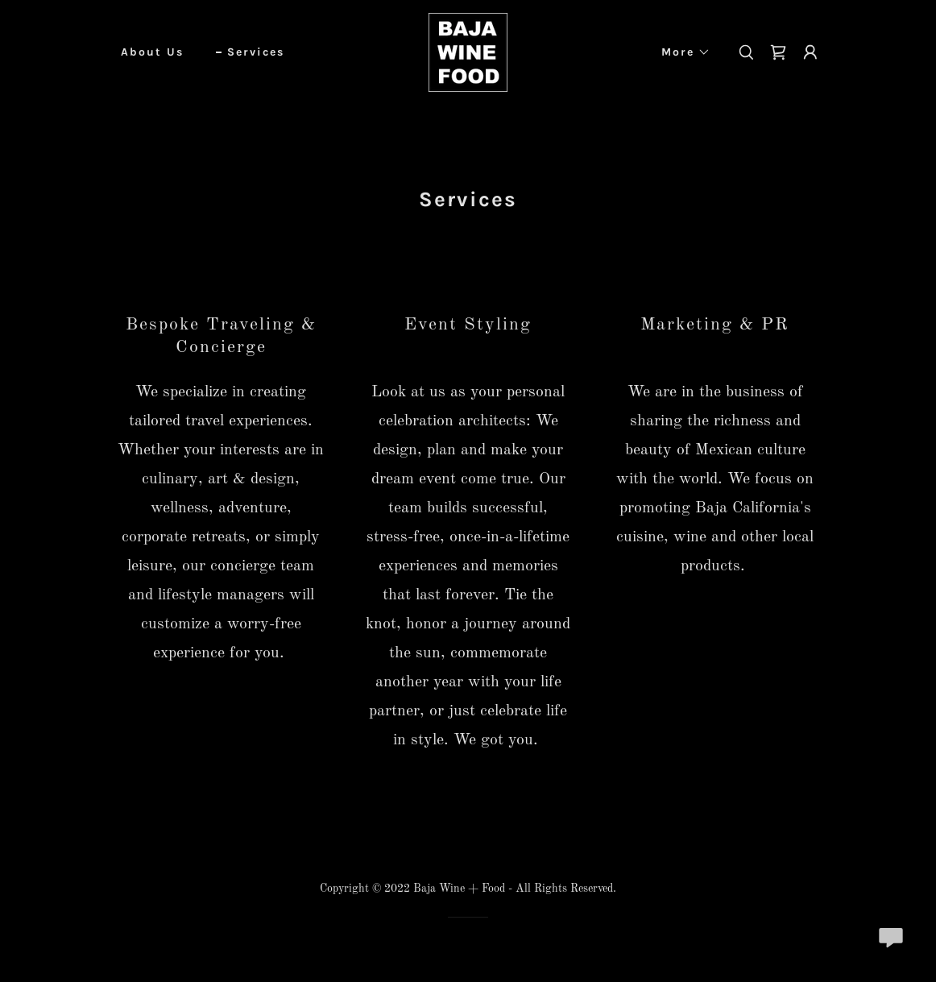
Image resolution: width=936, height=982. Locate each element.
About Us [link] (152, 52)
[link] (468, 52)
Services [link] (255, 52)
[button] (680, 52)
